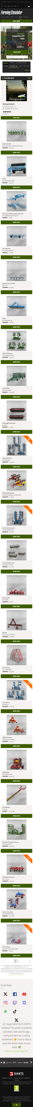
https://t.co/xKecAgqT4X (16, 1051)
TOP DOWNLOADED (21, 63)
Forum (14, 1)
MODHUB (5, 63)
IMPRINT (27, 1078)
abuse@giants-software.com (16, 974)
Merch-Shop (3, 1)
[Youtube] (8, 6)
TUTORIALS (26, 17)
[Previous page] (30, 961)
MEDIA (12, 17)
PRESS (17, 1080)
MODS (20, 17)
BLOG (3, 17)
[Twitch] (13, 6)
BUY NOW (16, 21)
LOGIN (26, 70)
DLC (16, 17)
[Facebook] (6, 6)
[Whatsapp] (1, 6)
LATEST (11, 63)
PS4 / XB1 (26, 66)
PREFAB (5, 66)
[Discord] (15, 6)
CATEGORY (12, 66)
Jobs (2, 3)
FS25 (20, 66)
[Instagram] (10, 6)
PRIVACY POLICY (7, 1078)
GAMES (7, 17)
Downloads (9, 1)
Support (22, 1)
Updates (18, 1)
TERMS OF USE (18, 1078)
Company (27, 1)
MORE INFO (17, 52)
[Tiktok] (18, 6)
